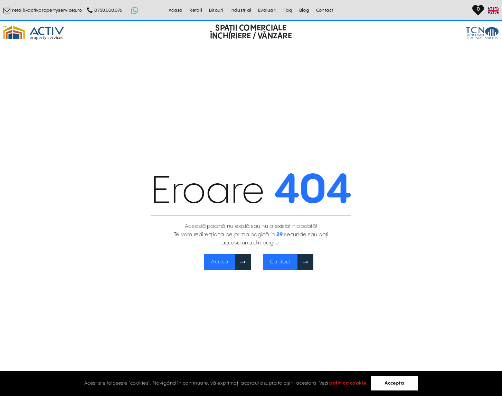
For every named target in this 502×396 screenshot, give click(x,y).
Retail (195, 10)
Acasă (175, 10)
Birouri (216, 10)
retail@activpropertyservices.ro (47, 10)
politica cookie (348, 383)
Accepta (394, 383)
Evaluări (267, 10)
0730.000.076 (108, 10)
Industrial (241, 10)
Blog (304, 10)
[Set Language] (493, 10)
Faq (287, 10)
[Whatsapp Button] (134, 10)
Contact (324, 10)
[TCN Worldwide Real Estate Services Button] (482, 33)
